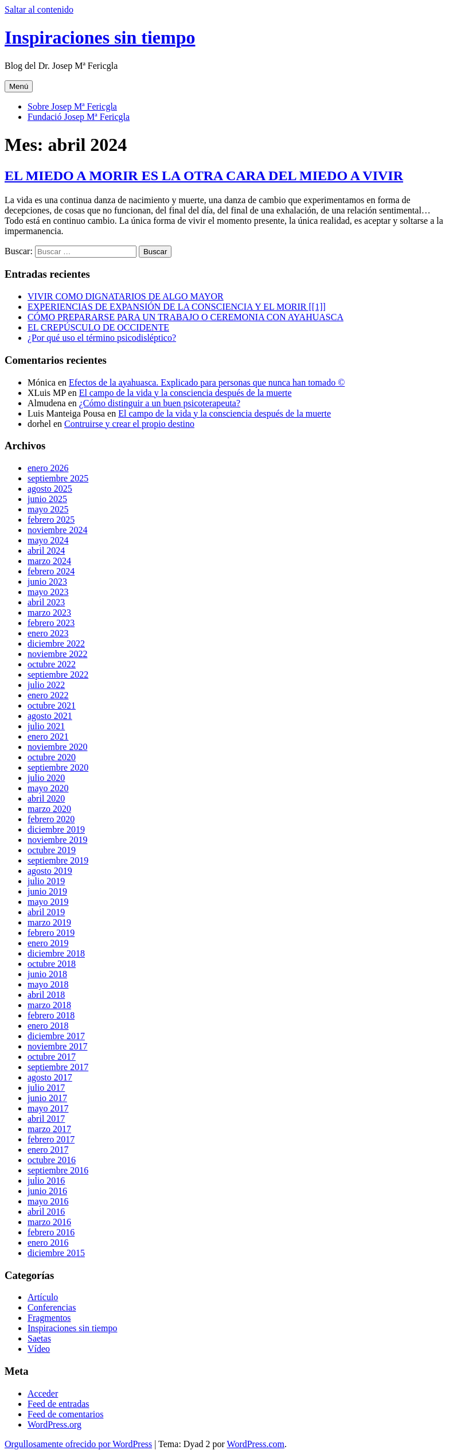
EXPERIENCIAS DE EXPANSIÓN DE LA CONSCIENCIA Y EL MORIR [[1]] (177, 307)
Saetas (39, 1338)
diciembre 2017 (56, 1036)
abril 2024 (46, 550)
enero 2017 (48, 1149)
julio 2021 (46, 726)
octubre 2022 (52, 664)
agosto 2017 (50, 1077)
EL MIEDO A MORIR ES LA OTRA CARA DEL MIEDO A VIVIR (204, 175)
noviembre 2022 (57, 654)
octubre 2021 (52, 705)
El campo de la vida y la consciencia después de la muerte (185, 393)
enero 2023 (48, 633)
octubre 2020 (52, 757)
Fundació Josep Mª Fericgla (79, 117)
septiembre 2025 (58, 478)
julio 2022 (46, 685)
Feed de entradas (58, 1404)
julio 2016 (46, 1180)
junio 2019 (47, 891)
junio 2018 (47, 974)
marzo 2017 (49, 1129)
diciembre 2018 (56, 953)
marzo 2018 (49, 1005)
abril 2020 (46, 798)
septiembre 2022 (58, 674)
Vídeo (39, 1349)
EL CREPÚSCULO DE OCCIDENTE (98, 327)
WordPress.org (54, 1424)
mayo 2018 (48, 984)
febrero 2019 (51, 933)
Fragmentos (49, 1318)
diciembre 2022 (56, 643)
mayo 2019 (48, 902)
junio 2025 (47, 499)
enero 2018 (48, 1026)
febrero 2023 (51, 623)
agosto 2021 (50, 716)
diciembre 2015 (56, 1253)
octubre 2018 (52, 964)
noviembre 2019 (57, 840)
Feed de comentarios (65, 1414)
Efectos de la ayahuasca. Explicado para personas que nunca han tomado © (207, 382)
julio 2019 (46, 881)
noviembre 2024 (57, 530)
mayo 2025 (48, 509)
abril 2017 (46, 1118)
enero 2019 (48, 943)
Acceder (43, 1393)
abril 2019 (46, 912)
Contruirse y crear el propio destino (129, 424)
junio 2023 (47, 581)
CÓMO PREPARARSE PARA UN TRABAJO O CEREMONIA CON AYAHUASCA (185, 317)
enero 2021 (48, 736)
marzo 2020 (49, 809)
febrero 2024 (51, 571)
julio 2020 (46, 778)
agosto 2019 (50, 871)
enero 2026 (48, 468)
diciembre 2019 (56, 829)
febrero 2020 (51, 819)
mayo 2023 (48, 592)
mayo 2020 (48, 788)
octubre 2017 (52, 1057)
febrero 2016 (51, 1232)
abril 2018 (46, 995)
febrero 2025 (51, 519)
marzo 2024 (49, 561)
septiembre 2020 (58, 767)
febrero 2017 (51, 1139)
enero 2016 (48, 1242)
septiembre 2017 (58, 1067)
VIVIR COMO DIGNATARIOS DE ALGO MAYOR (126, 296)
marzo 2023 (49, 612)
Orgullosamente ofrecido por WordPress (78, 1444)
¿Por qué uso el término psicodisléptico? (102, 338)
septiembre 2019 (58, 860)
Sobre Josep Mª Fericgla (72, 106)
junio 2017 (47, 1098)
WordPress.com (255, 1444)
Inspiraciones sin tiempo (100, 37)
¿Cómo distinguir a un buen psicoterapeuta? (159, 403)
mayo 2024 (48, 540)
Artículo (43, 1297)
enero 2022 (48, 695)
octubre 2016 (52, 1160)
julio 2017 (46, 1088)
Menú (18, 86)
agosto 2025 (50, 488)
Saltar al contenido (39, 9)
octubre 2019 (52, 850)
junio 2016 (47, 1191)
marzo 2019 (49, 922)
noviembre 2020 (57, 747)
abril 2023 (46, 602)
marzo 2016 (49, 1222)
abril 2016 (46, 1211)
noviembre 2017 (57, 1046)
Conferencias (52, 1307)
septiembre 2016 (58, 1170)
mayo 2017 (48, 1108)
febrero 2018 (51, 1015)
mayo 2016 (48, 1201)
